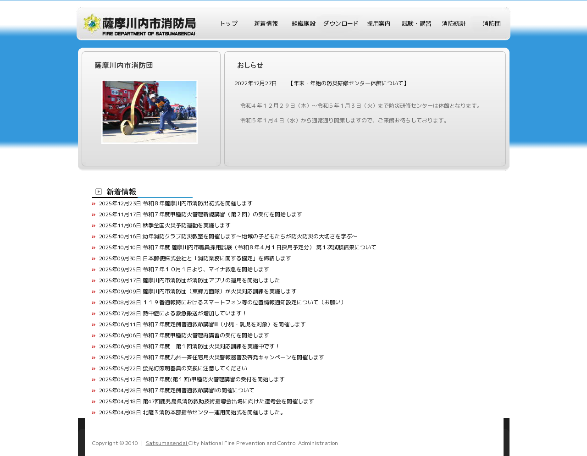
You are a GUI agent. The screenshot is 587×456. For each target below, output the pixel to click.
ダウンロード (341, 23)
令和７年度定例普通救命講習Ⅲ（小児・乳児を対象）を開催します (224, 324)
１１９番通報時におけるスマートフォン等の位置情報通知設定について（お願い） (244, 302)
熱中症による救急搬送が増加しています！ (195, 313)
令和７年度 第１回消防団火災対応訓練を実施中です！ (211, 346)
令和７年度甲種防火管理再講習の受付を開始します (206, 335)
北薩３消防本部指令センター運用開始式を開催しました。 (214, 412)
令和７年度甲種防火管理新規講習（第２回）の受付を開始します (222, 214)
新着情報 (266, 23)
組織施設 (304, 23)
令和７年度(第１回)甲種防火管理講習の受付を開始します (214, 379)
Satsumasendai (167, 443)
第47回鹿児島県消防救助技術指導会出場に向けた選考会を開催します (228, 401)
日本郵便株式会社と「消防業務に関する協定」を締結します (217, 258)
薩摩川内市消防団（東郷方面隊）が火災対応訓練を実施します (220, 291)
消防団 (492, 23)
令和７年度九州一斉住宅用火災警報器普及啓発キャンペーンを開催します (233, 357)
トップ (229, 23)
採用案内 (379, 23)
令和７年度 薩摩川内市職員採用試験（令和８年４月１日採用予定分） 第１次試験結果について (260, 247)
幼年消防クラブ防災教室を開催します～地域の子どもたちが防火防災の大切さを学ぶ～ (250, 236)
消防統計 (454, 23)
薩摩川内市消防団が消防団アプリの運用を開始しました (211, 280)
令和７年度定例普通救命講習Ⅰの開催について (199, 390)
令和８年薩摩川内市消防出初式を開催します (198, 203)
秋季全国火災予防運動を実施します (187, 225)
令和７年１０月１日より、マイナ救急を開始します (206, 269)
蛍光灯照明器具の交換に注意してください (195, 368)
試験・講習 (417, 23)
